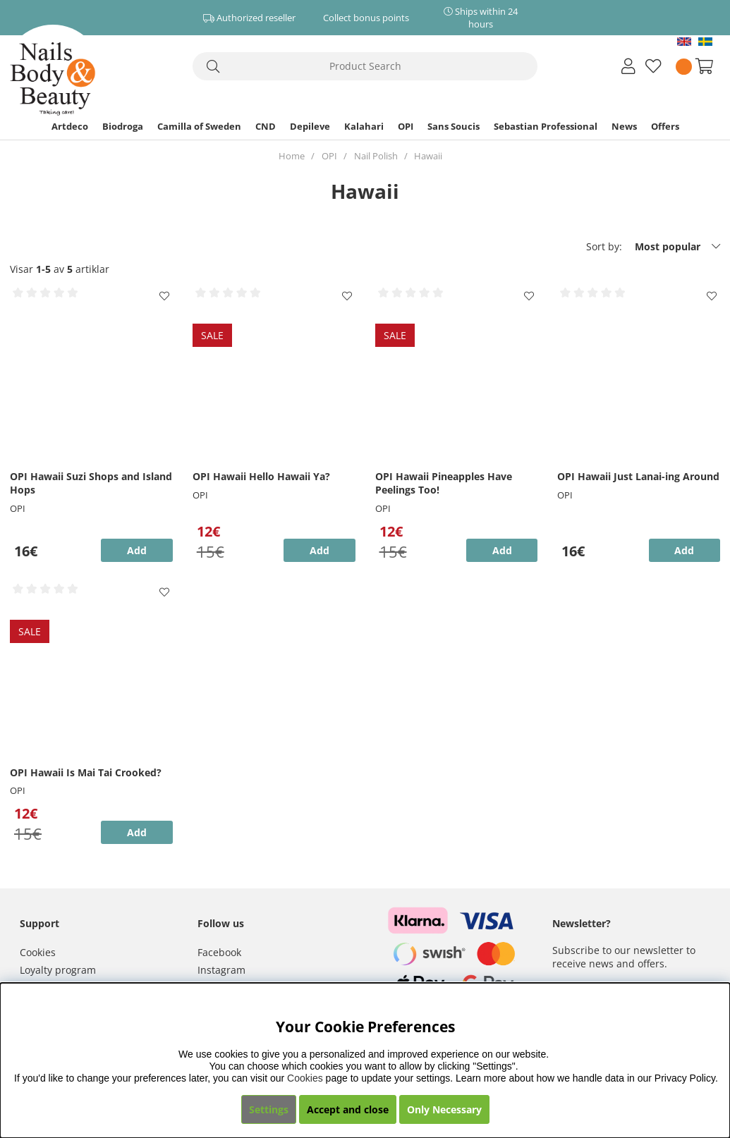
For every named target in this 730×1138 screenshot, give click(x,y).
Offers (665, 126)
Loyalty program (58, 970)
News (624, 126)
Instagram (221, 970)
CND (265, 126)
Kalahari (364, 126)
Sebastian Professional (545, 126)
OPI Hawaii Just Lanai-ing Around (638, 476)
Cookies (38, 952)
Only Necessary (444, 1109)
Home (292, 155)
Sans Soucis (453, 126)
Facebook (219, 952)
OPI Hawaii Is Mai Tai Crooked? (86, 772)
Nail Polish (376, 155)
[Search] (365, 66)
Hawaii (428, 155)
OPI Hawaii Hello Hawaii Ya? (261, 476)
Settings (268, 1109)
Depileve (310, 126)
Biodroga (122, 126)
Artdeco (69, 126)
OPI (405, 126)
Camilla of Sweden (199, 126)
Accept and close (348, 1109)
